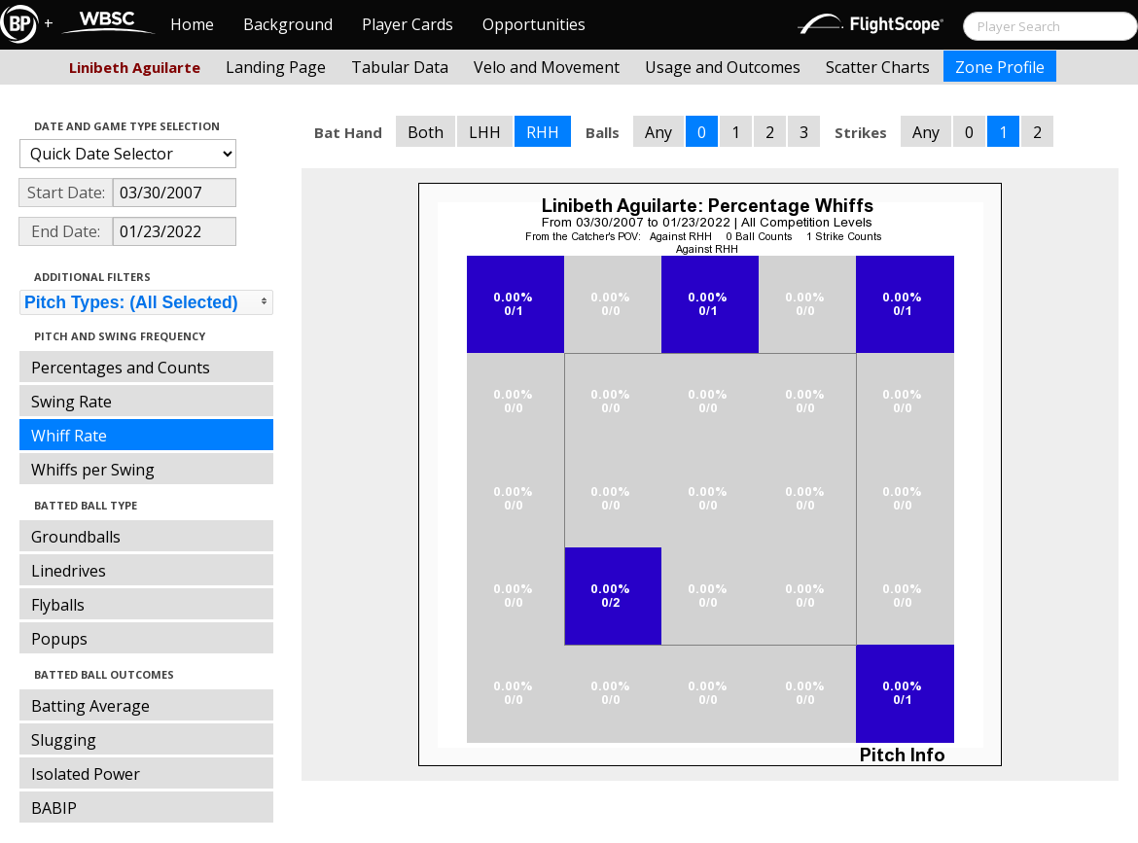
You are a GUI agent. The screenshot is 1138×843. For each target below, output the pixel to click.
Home (192, 24)
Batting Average (90, 706)
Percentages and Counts (120, 367)
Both (426, 132)
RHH (542, 132)
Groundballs (76, 536)
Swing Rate (71, 401)
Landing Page (276, 67)
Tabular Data (399, 67)
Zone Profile (1000, 67)
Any (658, 132)
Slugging (63, 740)
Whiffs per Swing (93, 469)
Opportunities (534, 24)
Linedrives (68, 570)
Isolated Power (85, 774)
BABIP (54, 808)
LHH (485, 132)
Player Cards (407, 24)
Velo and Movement (547, 67)
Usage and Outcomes (722, 67)
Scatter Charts (878, 67)
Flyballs (58, 604)
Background (288, 24)
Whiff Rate (69, 435)
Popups (59, 639)
